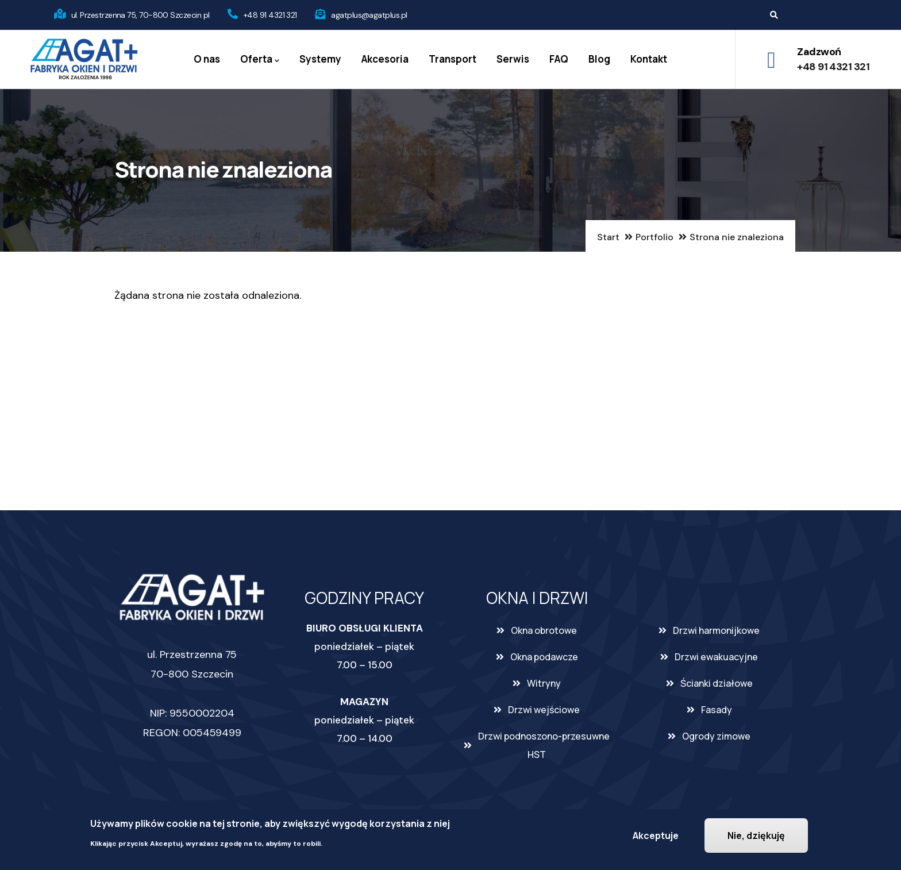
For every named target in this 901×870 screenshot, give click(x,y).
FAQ (558, 59)
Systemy (320, 59)
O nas (207, 59)
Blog (599, 59)
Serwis (512, 59)
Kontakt (648, 59)
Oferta (259, 59)
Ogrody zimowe (716, 736)
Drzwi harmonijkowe (716, 630)
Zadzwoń (819, 52)
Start (608, 237)
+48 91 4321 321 (270, 15)
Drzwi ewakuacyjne (716, 656)
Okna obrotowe (544, 630)
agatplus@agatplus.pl (369, 15)
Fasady (716, 709)
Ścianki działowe (716, 683)
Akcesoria (385, 59)
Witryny (544, 683)
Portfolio (654, 237)
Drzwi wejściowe (544, 709)
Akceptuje (656, 835)
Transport (452, 59)
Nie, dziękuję (756, 835)
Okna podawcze (544, 656)
